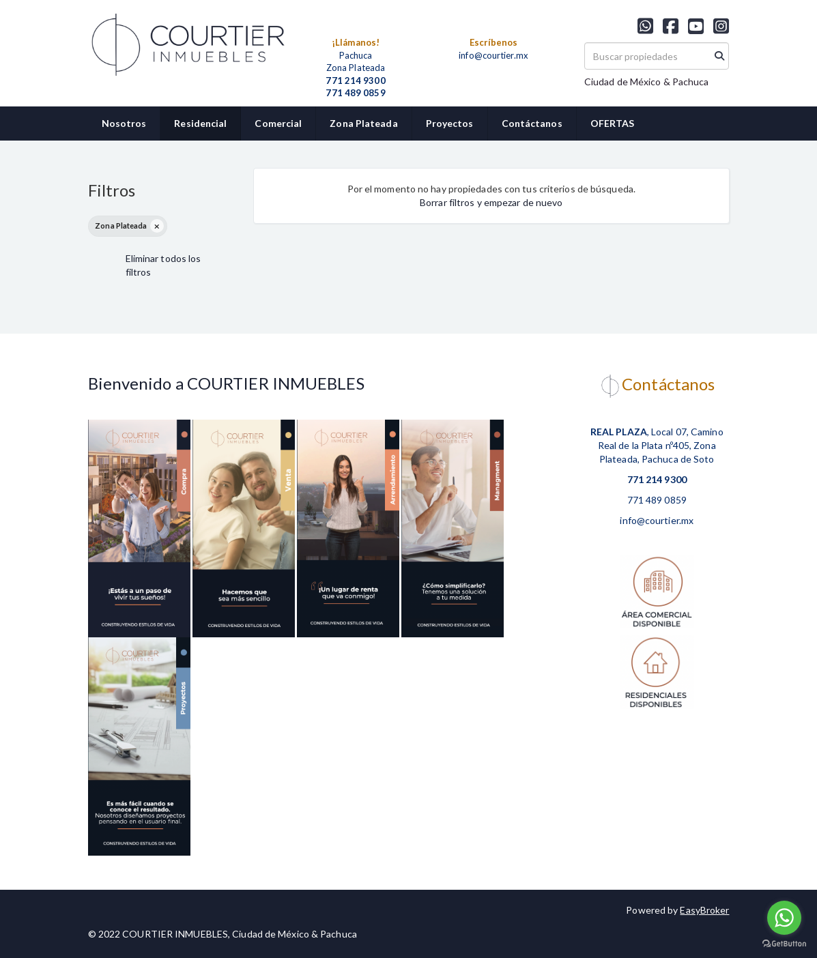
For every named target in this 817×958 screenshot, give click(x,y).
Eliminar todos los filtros (163, 265)
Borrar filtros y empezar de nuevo (491, 202)
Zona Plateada (363, 123)
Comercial (278, 123)
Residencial (200, 123)
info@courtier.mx (493, 55)
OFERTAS (612, 123)
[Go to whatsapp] (784, 918)
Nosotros (124, 123)
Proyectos (450, 123)
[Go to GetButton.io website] (784, 944)
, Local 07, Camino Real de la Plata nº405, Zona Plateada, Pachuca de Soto (656, 445)
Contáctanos (532, 123)
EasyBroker (704, 910)
